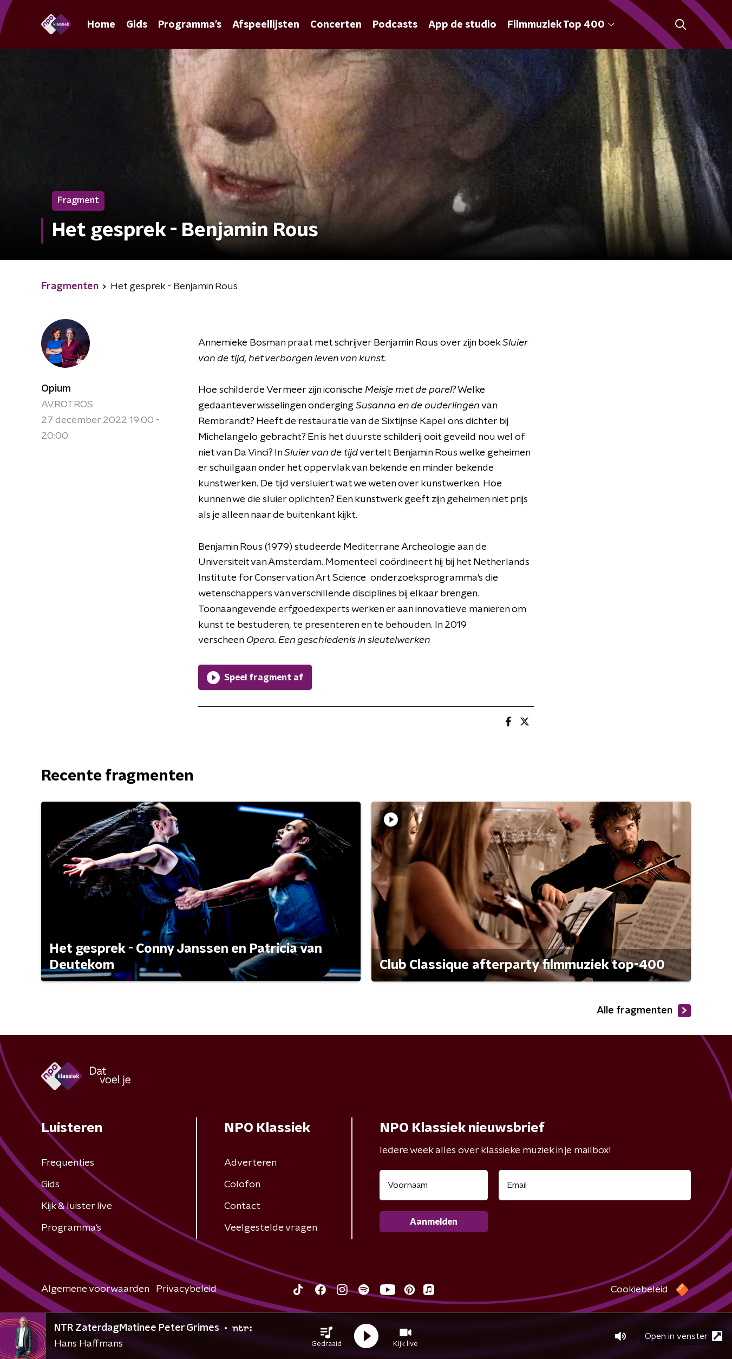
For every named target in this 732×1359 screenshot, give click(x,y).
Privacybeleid (186, 1289)
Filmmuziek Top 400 (561, 25)
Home (101, 25)
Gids (136, 25)
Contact (242, 1206)
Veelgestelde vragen (270, 1228)
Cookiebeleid (639, 1290)
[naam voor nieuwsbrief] (434, 1185)
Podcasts (394, 25)
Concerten (336, 25)
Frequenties (67, 1163)
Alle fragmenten (644, 1010)
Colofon (242, 1184)
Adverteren (250, 1163)
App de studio (462, 25)
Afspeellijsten (265, 25)
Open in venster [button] (683, 1336)
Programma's (189, 25)
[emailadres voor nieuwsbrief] (595, 1185)
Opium (56, 389)
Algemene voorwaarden (95, 1289)
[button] (326, 1336)
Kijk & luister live (76, 1206)
